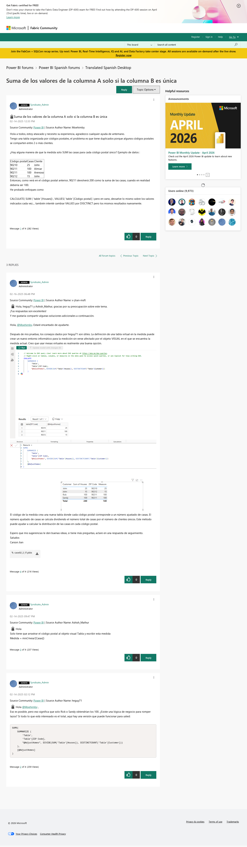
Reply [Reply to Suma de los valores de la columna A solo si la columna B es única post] (148, 236)
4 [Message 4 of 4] (20, 571)
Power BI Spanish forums (59, 67)
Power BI (38, 127)
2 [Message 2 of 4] (20, 768)
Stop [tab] (207, 175)
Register (195, 36)
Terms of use (215, 822)
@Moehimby (24, 325)
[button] (124, 89)
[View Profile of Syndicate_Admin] (39, 104)
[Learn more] (180, 166)
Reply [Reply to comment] (148, 579)
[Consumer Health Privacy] (53, 835)
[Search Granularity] (139, 44)
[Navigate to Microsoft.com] (16, 28)
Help (220, 36)
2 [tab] (199, 174)
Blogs (128, 27)
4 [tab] (204, 174)
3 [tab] (201, 174)
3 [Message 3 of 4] (20, 649)
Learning (141, 27)
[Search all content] (197, 44)
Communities (112, 27)
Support (157, 27)
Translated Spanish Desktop (108, 67)
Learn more (13, 17)
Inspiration (81, 27)
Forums (65, 27)
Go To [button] (232, 36)
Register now (123, 55)
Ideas (96, 27)
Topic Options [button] (145, 89)
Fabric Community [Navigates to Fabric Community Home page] (43, 28)
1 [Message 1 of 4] (20, 228)
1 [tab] (197, 174)
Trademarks (233, 822)
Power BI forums (19, 67)
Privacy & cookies (195, 822)
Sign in (209, 36)
